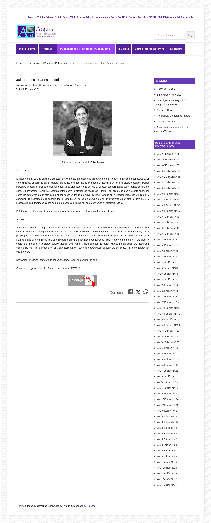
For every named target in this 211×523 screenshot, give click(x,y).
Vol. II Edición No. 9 (167, 439)
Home (19, 63)
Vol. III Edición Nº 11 (167, 427)
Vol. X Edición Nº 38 (167, 273)
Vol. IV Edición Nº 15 (168, 405)
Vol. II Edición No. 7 (167, 450)
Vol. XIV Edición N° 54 (168, 182)
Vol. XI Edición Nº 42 (168, 251)
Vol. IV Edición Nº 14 (168, 410)
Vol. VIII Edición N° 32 (168, 308)
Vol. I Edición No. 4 (167, 467)
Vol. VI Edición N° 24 (168, 353)
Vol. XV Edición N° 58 (168, 159)
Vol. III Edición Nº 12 (167, 422)
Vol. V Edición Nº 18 (167, 388)
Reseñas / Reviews (167, 121)
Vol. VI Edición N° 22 (168, 365)
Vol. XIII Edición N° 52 (168, 194)
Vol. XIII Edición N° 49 (168, 211)
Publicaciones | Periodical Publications (86, 48)
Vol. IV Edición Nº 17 (168, 393)
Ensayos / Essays (166, 89)
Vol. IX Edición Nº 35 (168, 291)
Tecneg (91, 506)
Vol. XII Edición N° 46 (168, 228)
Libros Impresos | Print (149, 48)
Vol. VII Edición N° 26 (168, 342)
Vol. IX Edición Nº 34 (168, 296)
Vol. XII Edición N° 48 (168, 216)
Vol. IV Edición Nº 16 (168, 399)
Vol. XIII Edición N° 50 (168, 205)
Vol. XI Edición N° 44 (168, 239)
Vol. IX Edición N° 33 (168, 302)
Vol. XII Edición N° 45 (168, 233)
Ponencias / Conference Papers (173, 115)
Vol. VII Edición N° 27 (168, 336)
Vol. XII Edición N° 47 (168, 222)
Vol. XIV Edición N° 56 (168, 171)
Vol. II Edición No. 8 (167, 445)
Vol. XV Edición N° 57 (168, 165)
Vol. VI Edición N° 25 (168, 348)
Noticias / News (165, 110)
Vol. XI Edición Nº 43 (168, 245)
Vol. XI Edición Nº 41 (168, 256)
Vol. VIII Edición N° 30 (168, 319)
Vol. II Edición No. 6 (167, 456)
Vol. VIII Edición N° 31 (168, 313)
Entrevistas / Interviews (169, 94)
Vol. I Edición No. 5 (167, 462)
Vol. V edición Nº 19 (167, 382)
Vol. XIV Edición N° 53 (168, 188)
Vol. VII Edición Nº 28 (168, 330)
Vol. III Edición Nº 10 (167, 433)
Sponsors (176, 48)
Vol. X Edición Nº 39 (167, 268)
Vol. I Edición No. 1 (167, 485)
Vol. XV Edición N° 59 (168, 154)
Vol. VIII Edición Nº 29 (168, 325)
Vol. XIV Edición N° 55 (168, 176)
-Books (123, 48)
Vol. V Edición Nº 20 (167, 376)
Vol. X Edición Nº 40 (167, 262)
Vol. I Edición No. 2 (167, 479)
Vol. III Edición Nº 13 (167, 416)
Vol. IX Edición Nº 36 (168, 285)
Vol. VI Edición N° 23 (168, 359)
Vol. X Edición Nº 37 (167, 279)
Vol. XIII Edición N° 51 (168, 199)
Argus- (48, 48)
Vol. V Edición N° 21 (167, 370)
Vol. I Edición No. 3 (167, 473)
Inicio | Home (27, 48)
